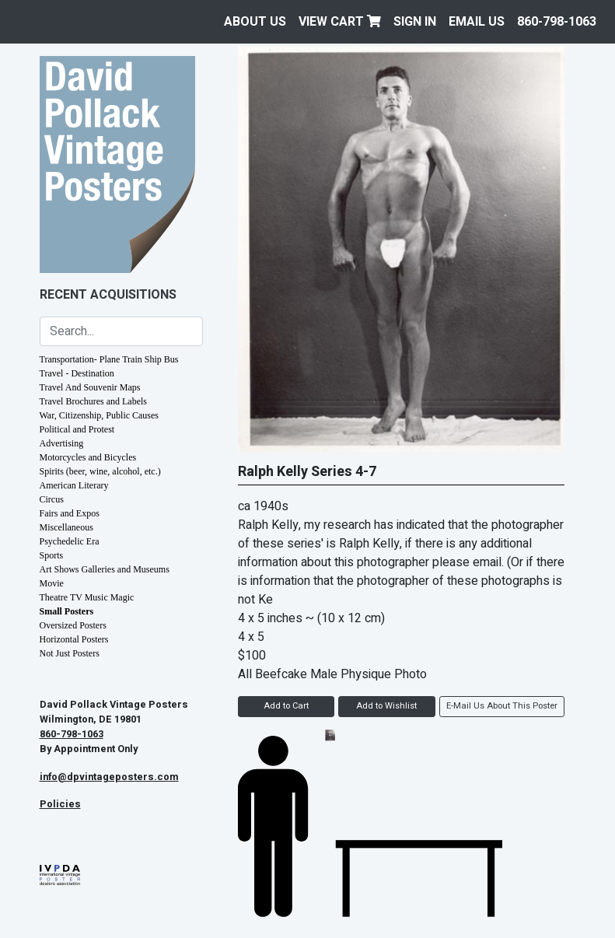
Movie (52, 583)
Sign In (414, 21)
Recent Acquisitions (108, 294)
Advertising (62, 443)
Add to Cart (286, 705)
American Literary (74, 485)
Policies (60, 804)
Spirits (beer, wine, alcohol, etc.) (100, 471)
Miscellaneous (66, 527)
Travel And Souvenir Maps (90, 387)
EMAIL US (477, 21)
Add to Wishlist (386, 705)
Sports (52, 555)
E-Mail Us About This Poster (501, 705)
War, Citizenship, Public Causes (99, 415)
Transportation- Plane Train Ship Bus (109, 359)
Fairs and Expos (70, 513)
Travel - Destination (77, 373)
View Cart (340, 21)
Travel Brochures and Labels (94, 401)
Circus (52, 499)
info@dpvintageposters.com (109, 777)
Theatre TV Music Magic (87, 597)
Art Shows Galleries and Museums (104, 569)
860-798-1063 (556, 21)
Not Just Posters (70, 653)
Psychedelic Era (70, 541)
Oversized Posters (73, 625)
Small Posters (67, 611)
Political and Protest (77, 429)
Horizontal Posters (74, 639)
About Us (255, 21)
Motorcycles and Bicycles (88, 457)
